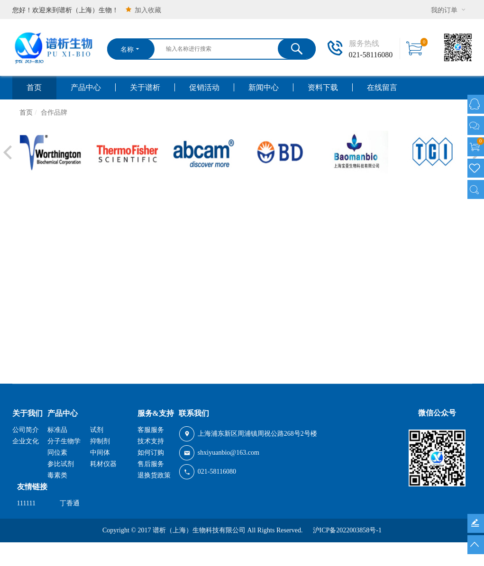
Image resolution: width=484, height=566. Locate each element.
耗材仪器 (103, 463)
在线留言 (382, 87)
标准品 (57, 429)
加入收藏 (143, 10)
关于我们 (27, 413)
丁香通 (70, 503)
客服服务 (150, 429)
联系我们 (194, 413)
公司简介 (25, 429)
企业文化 (25, 441)
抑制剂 (100, 441)
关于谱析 (145, 87)
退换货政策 (154, 475)
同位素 (57, 452)
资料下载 (323, 87)
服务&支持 (155, 413)
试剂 (96, 429)
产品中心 (86, 87)
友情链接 (32, 487)
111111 (26, 503)
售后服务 (150, 463)
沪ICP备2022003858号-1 (347, 530)
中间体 (100, 452)
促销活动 (204, 87)
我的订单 (449, 10)
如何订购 (150, 452)
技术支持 (150, 441)
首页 (34, 87)
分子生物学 (64, 441)
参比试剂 (60, 463)
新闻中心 (263, 87)
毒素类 (57, 475)
